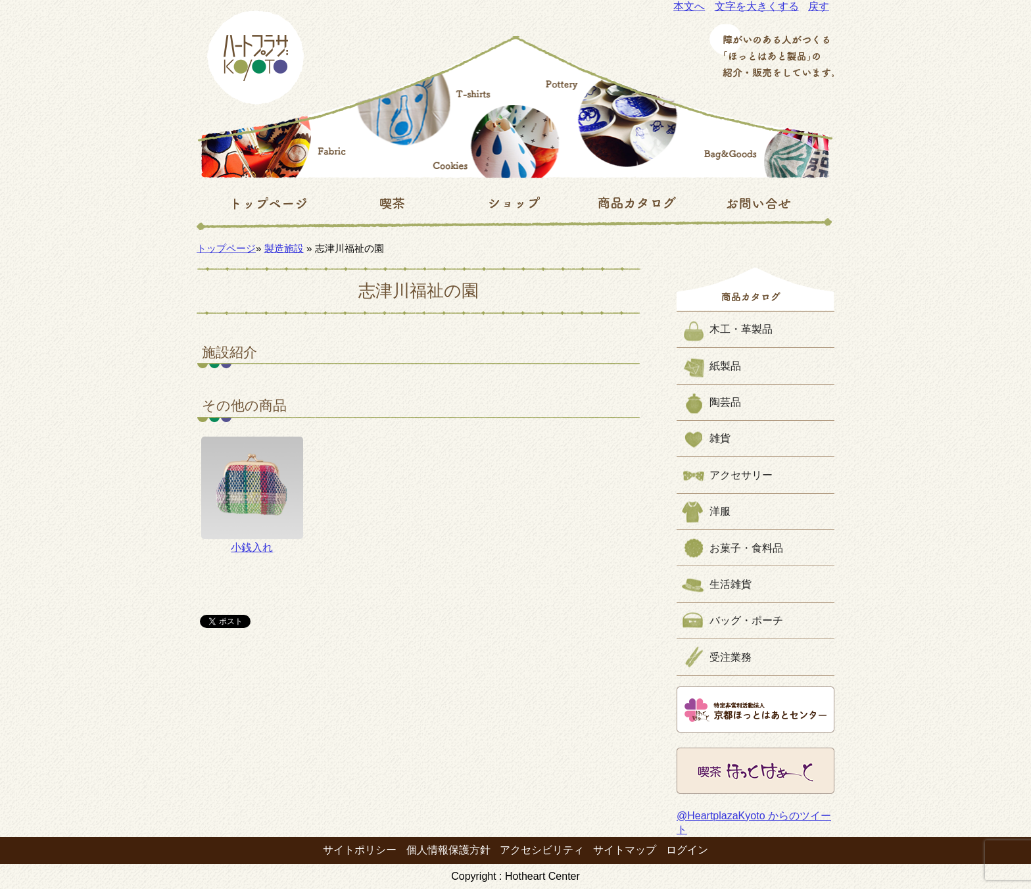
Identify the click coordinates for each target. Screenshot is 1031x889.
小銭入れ (252, 494)
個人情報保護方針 (448, 849)
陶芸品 (725, 402)
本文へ (689, 6)
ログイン (687, 849)
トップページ (226, 248)
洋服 (720, 511)
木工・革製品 (741, 329)
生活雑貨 (730, 584)
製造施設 (284, 248)
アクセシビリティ (542, 849)
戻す (818, 6)
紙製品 (725, 366)
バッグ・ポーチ (746, 620)
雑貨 (720, 438)
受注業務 (730, 657)
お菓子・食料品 (746, 548)
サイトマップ (624, 849)
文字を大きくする (757, 6)
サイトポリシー (359, 849)
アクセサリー (741, 475)
